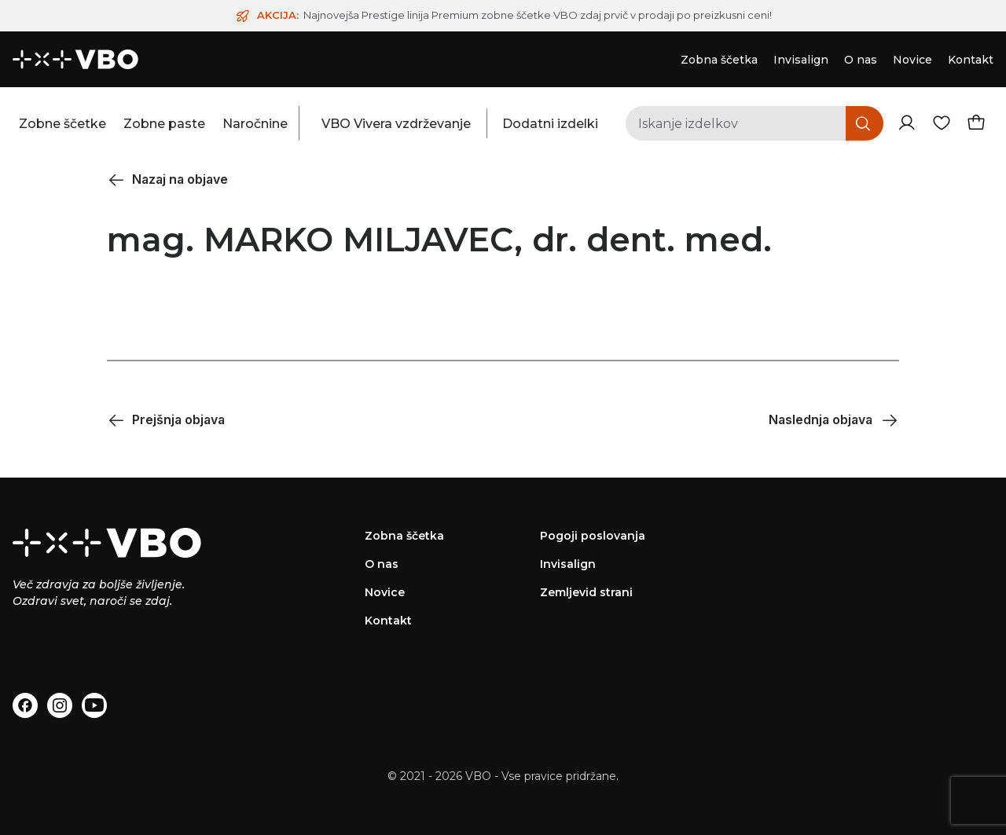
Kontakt (388, 620)
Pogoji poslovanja (592, 536)
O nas (381, 564)
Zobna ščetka (404, 536)
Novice (385, 592)
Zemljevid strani (586, 592)
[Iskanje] (864, 123)
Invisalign (568, 564)
